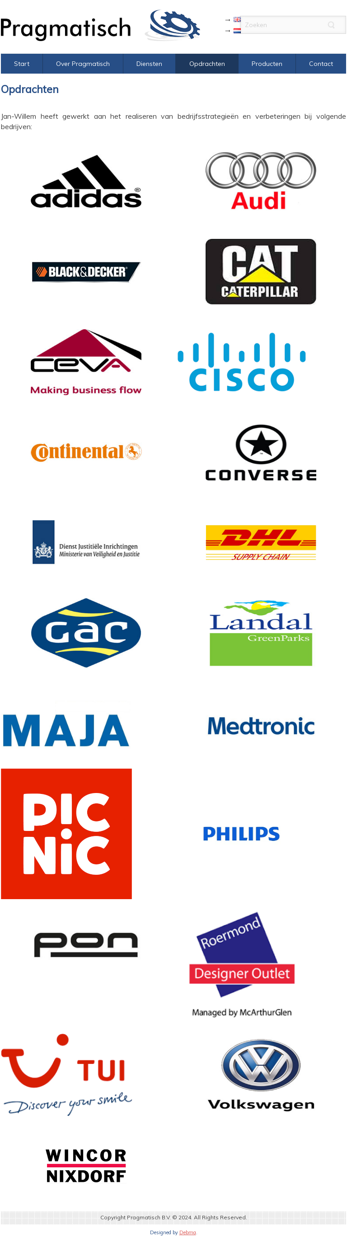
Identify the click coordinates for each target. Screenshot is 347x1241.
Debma (187, 1232)
